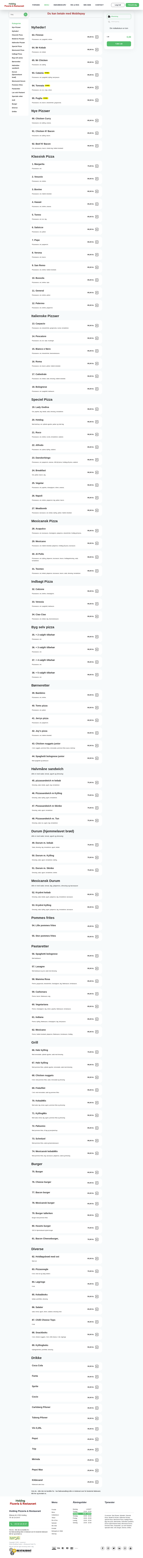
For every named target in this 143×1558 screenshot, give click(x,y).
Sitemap (54, 1534)
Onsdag (82, 1514)
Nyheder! (15, 31)
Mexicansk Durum (18, 81)
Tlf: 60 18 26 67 (14, 1517)
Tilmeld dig (132, 5)
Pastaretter (16, 89)
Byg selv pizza (17, 58)
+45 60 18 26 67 (19, 1524)
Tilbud (53, 1517)
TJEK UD (118, 44)
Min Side (87, 5)
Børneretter (16, 61)
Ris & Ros (74, 5)
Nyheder (54, 1523)
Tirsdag (82, 1511)
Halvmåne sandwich (15, 67)
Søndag (82, 1523)
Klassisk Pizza (17, 35)
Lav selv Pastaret (18, 92)
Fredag (82, 1518)
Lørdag (82, 1520)
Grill (13, 100)
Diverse (15, 108)
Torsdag (82, 1516)
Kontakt (100, 5)
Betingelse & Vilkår (57, 1531)
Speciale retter (17, 96)
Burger (14, 104)
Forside (36, 5)
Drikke (14, 111)
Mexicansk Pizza (18, 50)
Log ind (118, 5)
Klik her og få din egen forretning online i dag (21, 1546)
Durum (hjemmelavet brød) (17, 74)
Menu (46, 5)
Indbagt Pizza (17, 54)
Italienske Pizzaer (18, 42)
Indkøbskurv (60, 5)
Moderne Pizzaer (18, 39)
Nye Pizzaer (16, 27)
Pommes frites (17, 85)
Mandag (82, 1509)
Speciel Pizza (17, 46)
